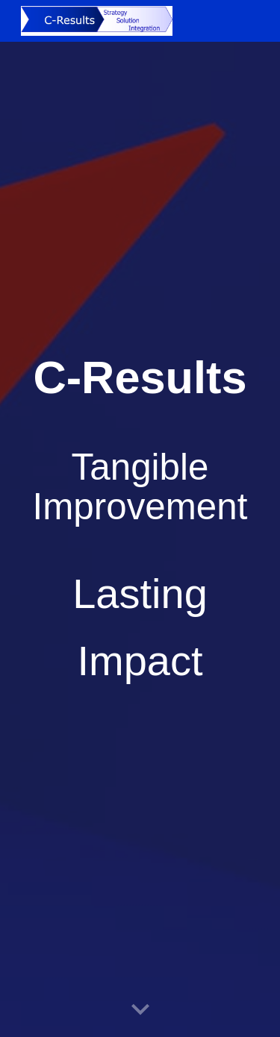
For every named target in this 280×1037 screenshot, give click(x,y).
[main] (140, 519)
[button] (140, 1010)
